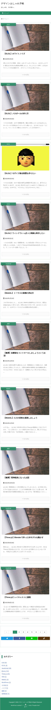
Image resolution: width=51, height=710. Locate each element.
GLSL (4, 665)
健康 (4, 691)
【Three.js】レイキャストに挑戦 (17, 597)
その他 (5, 685)
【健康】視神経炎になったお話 (16, 478)
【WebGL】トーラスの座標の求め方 (19, 293)
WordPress (6, 682)
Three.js (6, 674)
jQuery (5, 671)
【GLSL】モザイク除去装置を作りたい (20, 173)
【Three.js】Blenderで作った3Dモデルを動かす (23, 537)
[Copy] (44, 638)
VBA (4, 677)
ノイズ (5, 688)
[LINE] (32, 638)
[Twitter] (7, 638)
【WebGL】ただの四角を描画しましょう (20, 418)
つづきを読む (25, 74)
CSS (4, 662)
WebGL (5, 679)
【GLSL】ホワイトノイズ (14, 54)
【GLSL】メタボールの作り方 (16, 114)
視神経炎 (5, 694)
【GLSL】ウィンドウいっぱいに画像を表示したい (24, 233)
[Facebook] (19, 638)
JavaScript (6, 668)
